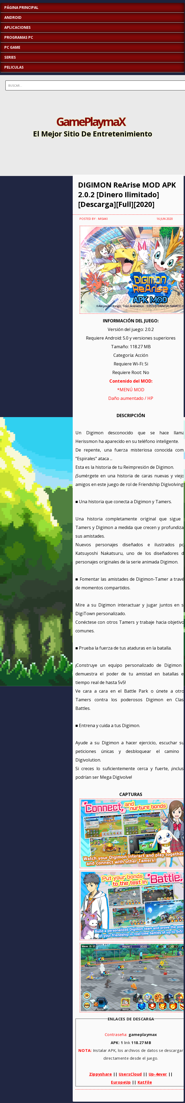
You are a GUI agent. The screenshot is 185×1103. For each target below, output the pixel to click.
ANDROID (13, 17)
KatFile (145, 1082)
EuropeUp (121, 1082)
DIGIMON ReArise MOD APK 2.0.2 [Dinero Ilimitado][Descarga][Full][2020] (127, 194)
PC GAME (12, 47)
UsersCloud (130, 1074)
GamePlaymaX (90, 121)
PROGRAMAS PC (18, 37)
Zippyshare (100, 1074)
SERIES (10, 57)
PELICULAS (14, 67)
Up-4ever (158, 1074)
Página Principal (21, 7)
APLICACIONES (17, 27)
